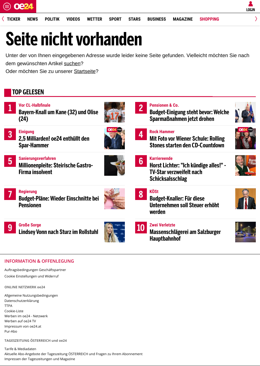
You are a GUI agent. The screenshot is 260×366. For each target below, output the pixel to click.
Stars (134, 19)
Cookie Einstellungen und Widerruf (31, 276)
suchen (72, 63)
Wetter (94, 19)
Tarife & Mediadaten (20, 349)
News (32, 19)
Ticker (13, 19)
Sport (115, 19)
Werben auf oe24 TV (20, 321)
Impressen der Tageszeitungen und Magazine (39, 359)
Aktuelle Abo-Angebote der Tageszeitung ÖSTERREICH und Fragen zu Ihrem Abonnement (73, 354)
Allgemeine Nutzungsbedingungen (31, 295)
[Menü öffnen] (7, 6)
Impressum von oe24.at (22, 326)
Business (156, 19)
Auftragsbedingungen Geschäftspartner (35, 269)
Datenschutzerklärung (21, 300)
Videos (73, 19)
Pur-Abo (10, 331)
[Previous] (5, 19)
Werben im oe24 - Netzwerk (26, 316)
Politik (52, 19)
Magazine (183, 19)
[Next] (255, 19)
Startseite (85, 71)
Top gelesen (28, 92)
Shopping (209, 19)
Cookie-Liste (13, 311)
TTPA (8, 305)
